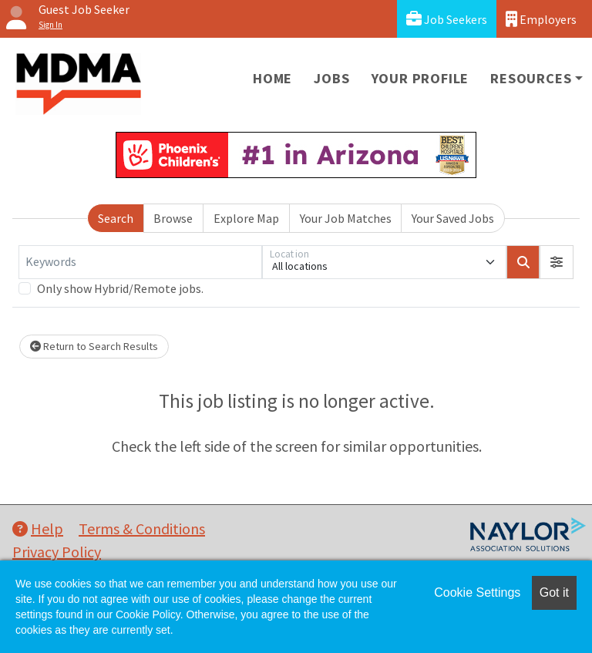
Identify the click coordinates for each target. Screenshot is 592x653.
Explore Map (246, 218)
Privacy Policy (56, 551)
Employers (541, 19)
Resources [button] (530, 78)
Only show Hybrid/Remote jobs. (120, 288)
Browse (173, 218)
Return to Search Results (94, 346)
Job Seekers (446, 19)
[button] (557, 262)
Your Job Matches (346, 218)
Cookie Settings (477, 592)
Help (37, 528)
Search (115, 218)
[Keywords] (140, 262)
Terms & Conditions (142, 528)
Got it (554, 592)
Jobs (331, 78)
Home (272, 78)
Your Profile (420, 78)
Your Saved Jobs (453, 218)
